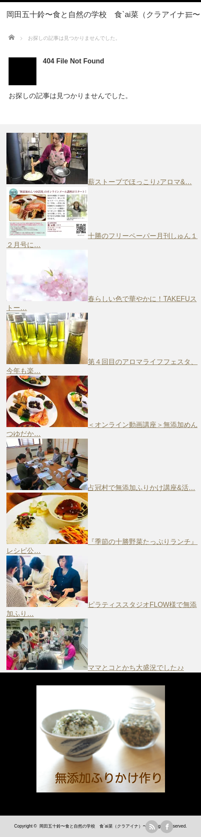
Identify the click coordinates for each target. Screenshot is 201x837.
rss (151, 826)
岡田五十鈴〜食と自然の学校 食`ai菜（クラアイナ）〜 (93, 826)
